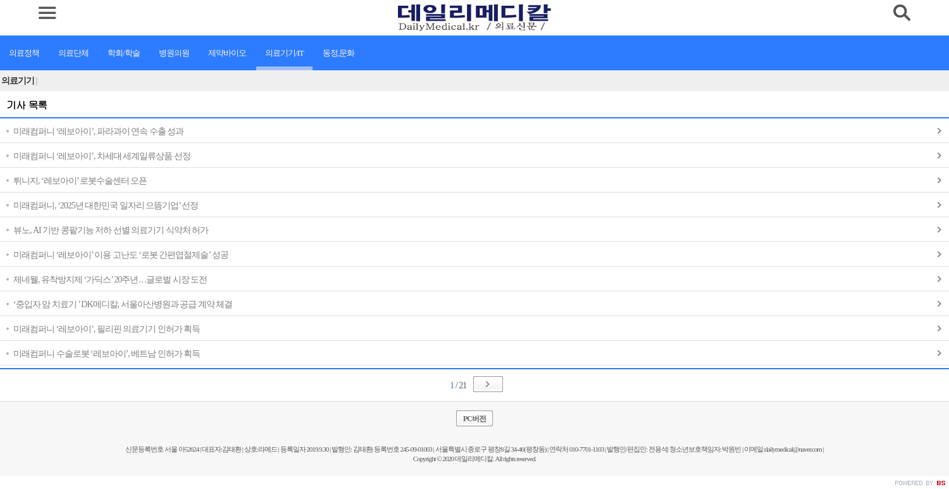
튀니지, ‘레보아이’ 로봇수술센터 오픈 (80, 181)
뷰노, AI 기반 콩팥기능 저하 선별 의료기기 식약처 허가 (110, 230)
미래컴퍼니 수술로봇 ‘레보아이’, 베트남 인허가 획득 (106, 354)
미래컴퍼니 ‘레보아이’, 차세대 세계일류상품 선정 (101, 156)
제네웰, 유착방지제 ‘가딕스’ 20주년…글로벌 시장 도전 (110, 279)
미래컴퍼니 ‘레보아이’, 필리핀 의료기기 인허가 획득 (106, 329)
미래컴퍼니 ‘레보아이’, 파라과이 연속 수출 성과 (98, 131)
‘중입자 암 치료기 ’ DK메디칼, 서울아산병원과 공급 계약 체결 (122, 304)
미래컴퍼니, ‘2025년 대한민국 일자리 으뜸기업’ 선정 (105, 205)
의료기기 (20, 81)
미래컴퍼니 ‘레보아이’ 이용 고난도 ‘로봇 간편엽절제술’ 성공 (120, 255)
